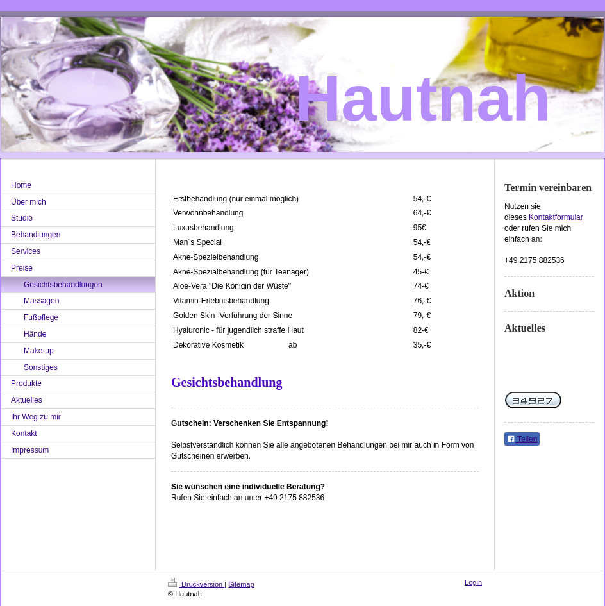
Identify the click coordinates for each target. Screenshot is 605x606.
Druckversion (196, 584)
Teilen (522, 439)
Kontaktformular (556, 217)
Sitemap (241, 584)
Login (473, 582)
